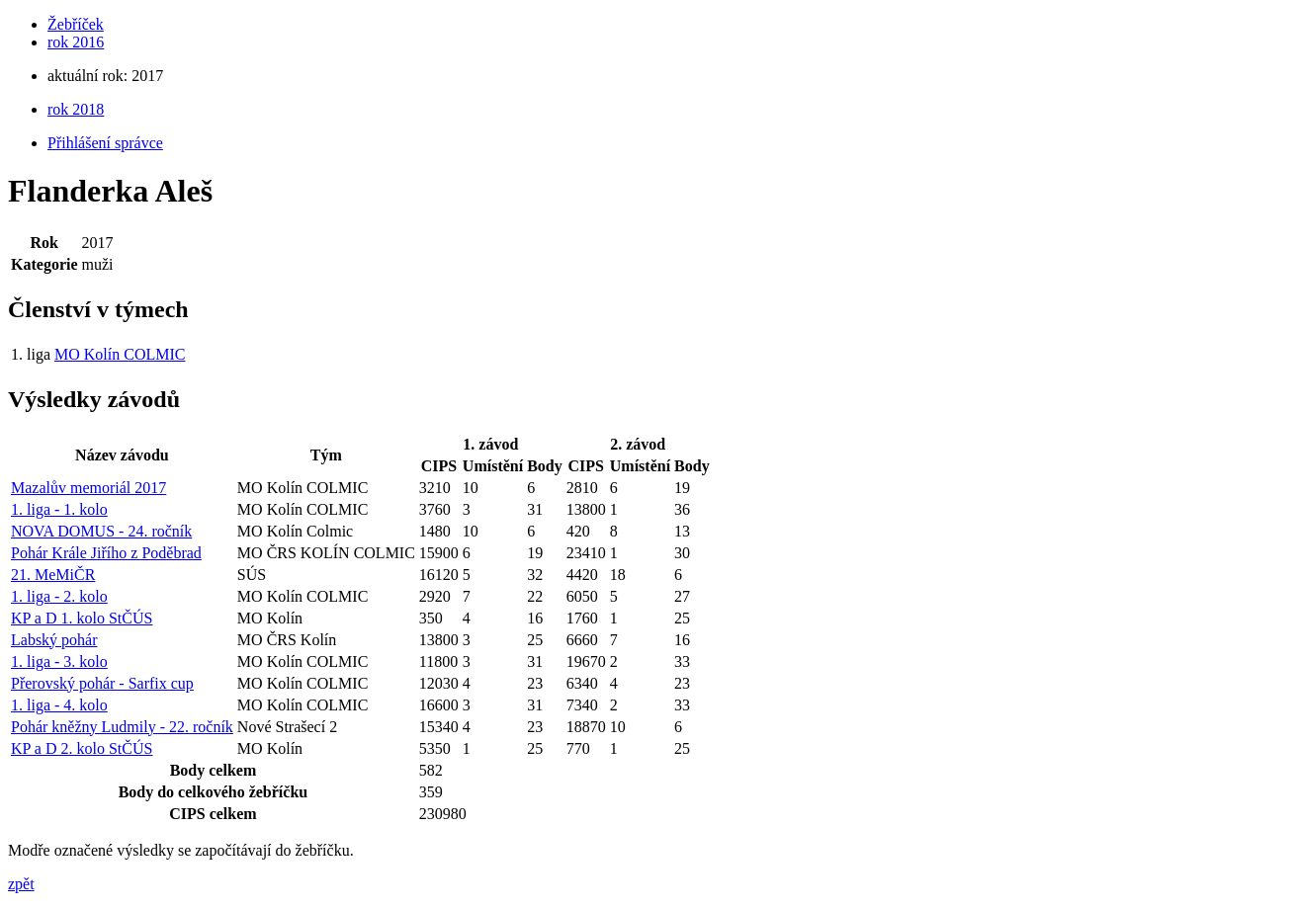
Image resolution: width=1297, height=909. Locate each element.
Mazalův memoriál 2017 (88, 487)
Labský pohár (54, 639)
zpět (21, 883)
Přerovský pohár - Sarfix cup (102, 683)
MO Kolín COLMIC (119, 354)
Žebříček (75, 24)
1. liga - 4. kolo (59, 705)
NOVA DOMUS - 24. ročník (101, 531)
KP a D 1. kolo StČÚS (81, 618)
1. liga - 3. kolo (59, 661)
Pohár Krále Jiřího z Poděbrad (106, 552)
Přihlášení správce (105, 142)
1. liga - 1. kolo (59, 509)
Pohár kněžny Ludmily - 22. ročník (122, 726)
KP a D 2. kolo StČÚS (81, 748)
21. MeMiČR (53, 574)
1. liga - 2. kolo (59, 596)
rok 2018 (75, 109)
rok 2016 (75, 42)
